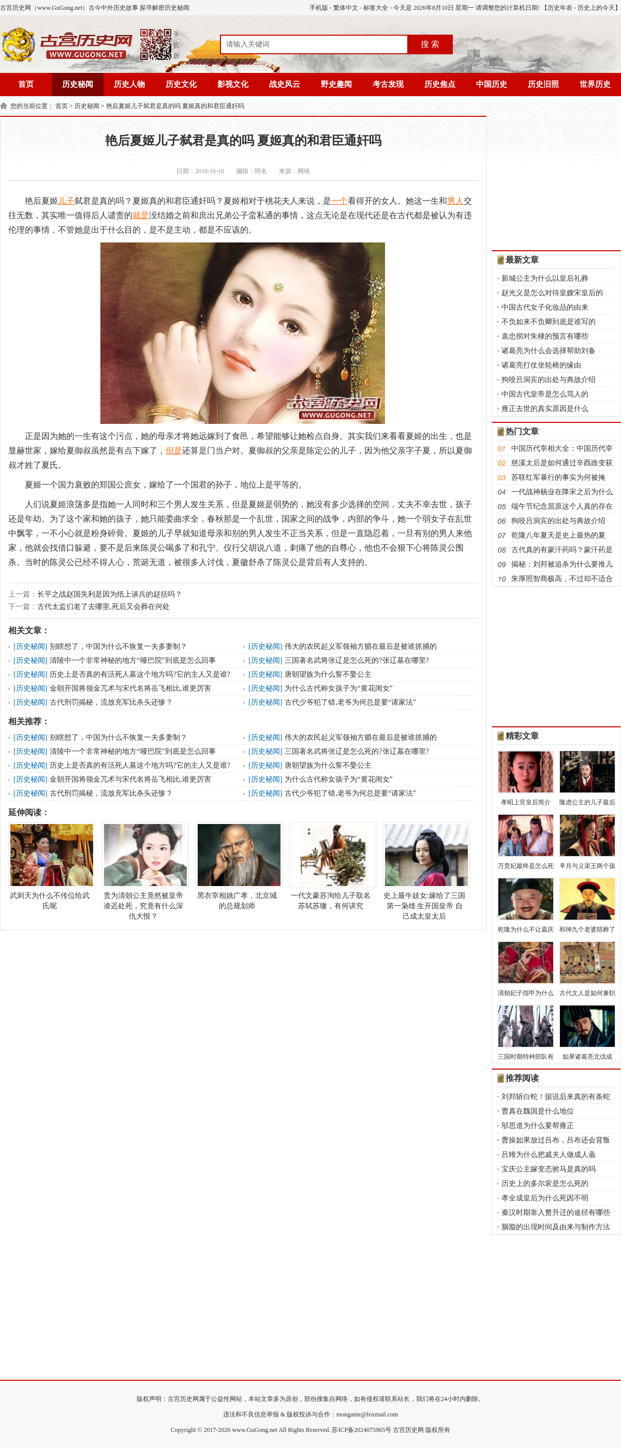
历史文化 (181, 84)
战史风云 (284, 84)
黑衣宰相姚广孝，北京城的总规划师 (237, 866)
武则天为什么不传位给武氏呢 (49, 866)
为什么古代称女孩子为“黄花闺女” (338, 688)
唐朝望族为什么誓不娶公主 (328, 674)
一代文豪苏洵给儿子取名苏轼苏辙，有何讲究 (330, 866)
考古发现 (388, 84)
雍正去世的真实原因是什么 (544, 409)
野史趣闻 (336, 84)
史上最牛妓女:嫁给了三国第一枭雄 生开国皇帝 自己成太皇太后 (424, 871)
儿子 (66, 200)
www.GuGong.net (254, 1430)
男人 (455, 200)
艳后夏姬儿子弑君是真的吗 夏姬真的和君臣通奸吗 (175, 106)
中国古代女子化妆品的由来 (544, 307)
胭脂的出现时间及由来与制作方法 (555, 1227)
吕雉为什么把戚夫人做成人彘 (548, 1155)
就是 (140, 215)
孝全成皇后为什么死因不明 (544, 1198)
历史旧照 (543, 84)
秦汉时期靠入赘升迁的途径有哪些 (555, 1212)
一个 (339, 200)
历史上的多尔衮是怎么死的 (544, 1183)
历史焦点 (439, 84)
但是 (174, 450)
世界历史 (595, 84)
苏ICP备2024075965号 (361, 1430)
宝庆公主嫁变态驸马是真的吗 (548, 1169)
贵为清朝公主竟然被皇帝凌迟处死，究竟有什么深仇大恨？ (143, 871)
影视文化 (232, 84)
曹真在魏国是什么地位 (537, 1111)
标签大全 (375, 7)
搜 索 (430, 44)
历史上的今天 (596, 7)
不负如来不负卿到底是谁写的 (548, 322)
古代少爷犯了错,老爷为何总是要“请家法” (350, 702)
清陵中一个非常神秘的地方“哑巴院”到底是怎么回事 (132, 660)
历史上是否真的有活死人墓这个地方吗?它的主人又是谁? (140, 674)
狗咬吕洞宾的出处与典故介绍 (548, 380)
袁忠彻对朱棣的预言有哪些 (544, 336)
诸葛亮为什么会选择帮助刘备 (548, 351)
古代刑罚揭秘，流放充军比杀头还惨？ (111, 702)
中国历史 (491, 84)
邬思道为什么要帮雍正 (537, 1126)
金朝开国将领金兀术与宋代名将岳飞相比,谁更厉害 (130, 688)
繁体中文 (345, 7)
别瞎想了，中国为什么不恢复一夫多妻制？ (118, 646)
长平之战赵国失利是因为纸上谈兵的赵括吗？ (109, 594)
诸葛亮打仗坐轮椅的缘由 (541, 365)
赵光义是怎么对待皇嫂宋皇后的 (552, 293)
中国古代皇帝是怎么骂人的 (544, 394)
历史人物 (129, 84)
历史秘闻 (77, 84)
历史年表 (560, 7)
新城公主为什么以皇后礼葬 (544, 278)
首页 (26, 84)
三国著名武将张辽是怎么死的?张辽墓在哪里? (356, 660)
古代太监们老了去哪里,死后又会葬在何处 (103, 607)
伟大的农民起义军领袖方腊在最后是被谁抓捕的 (361, 646)
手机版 (318, 7)
